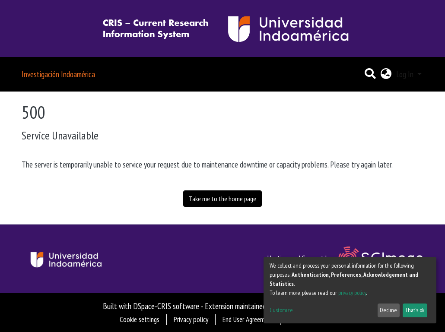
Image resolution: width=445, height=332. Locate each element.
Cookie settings (139, 319)
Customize (281, 310)
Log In (405, 74)
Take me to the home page (222, 198)
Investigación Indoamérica (58, 74)
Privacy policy (191, 319)
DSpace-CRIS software (166, 305)
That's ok (415, 310)
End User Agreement (247, 319)
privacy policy (352, 293)
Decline (388, 310)
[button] (385, 74)
